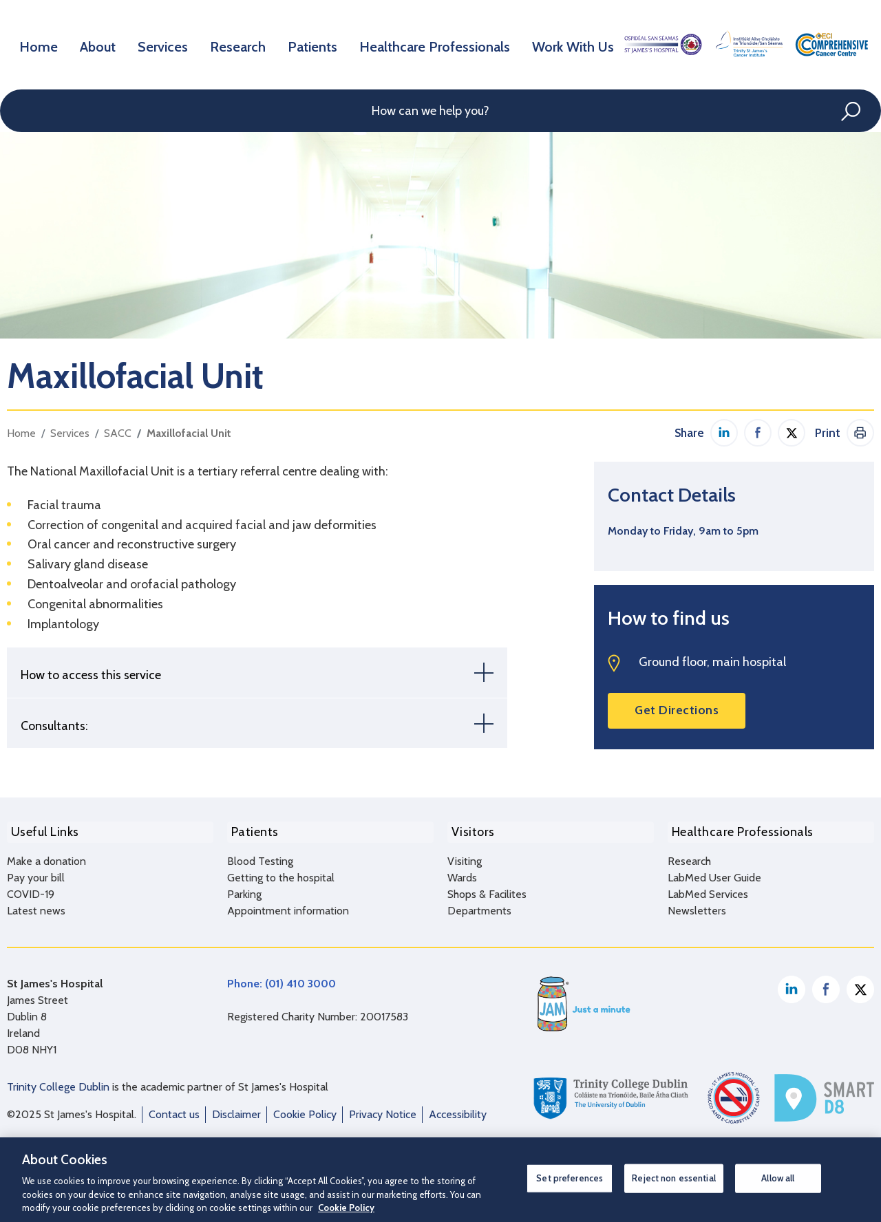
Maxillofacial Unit (189, 433)
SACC (117, 433)
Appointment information (288, 905)
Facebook (826, 984)
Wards (462, 872)
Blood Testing (260, 856)
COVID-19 (30, 889)
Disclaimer (236, 1109)
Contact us (174, 1109)
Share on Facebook (758, 433)
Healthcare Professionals (439, 44)
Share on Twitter (791, 433)
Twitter (860, 984)
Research (245, 44)
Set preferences (569, 1177)
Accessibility (458, 1109)
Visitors (469, 829)
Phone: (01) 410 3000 (281, 978)
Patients (321, 44)
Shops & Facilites (487, 889)
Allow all (777, 1177)
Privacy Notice (382, 1109)
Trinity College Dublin (58, 1082)
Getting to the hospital (281, 872)
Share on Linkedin (724, 433)
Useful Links (41, 829)
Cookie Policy (305, 1109)
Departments (479, 905)
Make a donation (46, 856)
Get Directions (677, 710)
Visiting (464, 856)
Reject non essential (674, 1177)
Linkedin (791, 984)
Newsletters (697, 905)
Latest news (36, 905)
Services (169, 44)
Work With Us (571, 44)
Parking (244, 889)
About (101, 44)
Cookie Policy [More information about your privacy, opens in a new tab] (346, 1207)
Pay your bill (36, 872)
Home (40, 44)
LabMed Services (708, 889)
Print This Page (860, 433)
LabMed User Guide (714, 872)
